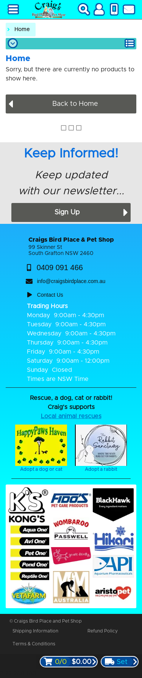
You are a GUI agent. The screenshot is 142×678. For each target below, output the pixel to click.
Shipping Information (35, 631)
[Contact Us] (129, 9)
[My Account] (99, 9)
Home (22, 29)
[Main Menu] (13, 9)
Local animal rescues (71, 416)
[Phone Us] (114, 9)
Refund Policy (102, 631)
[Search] (84, 9)
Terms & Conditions (33, 644)
